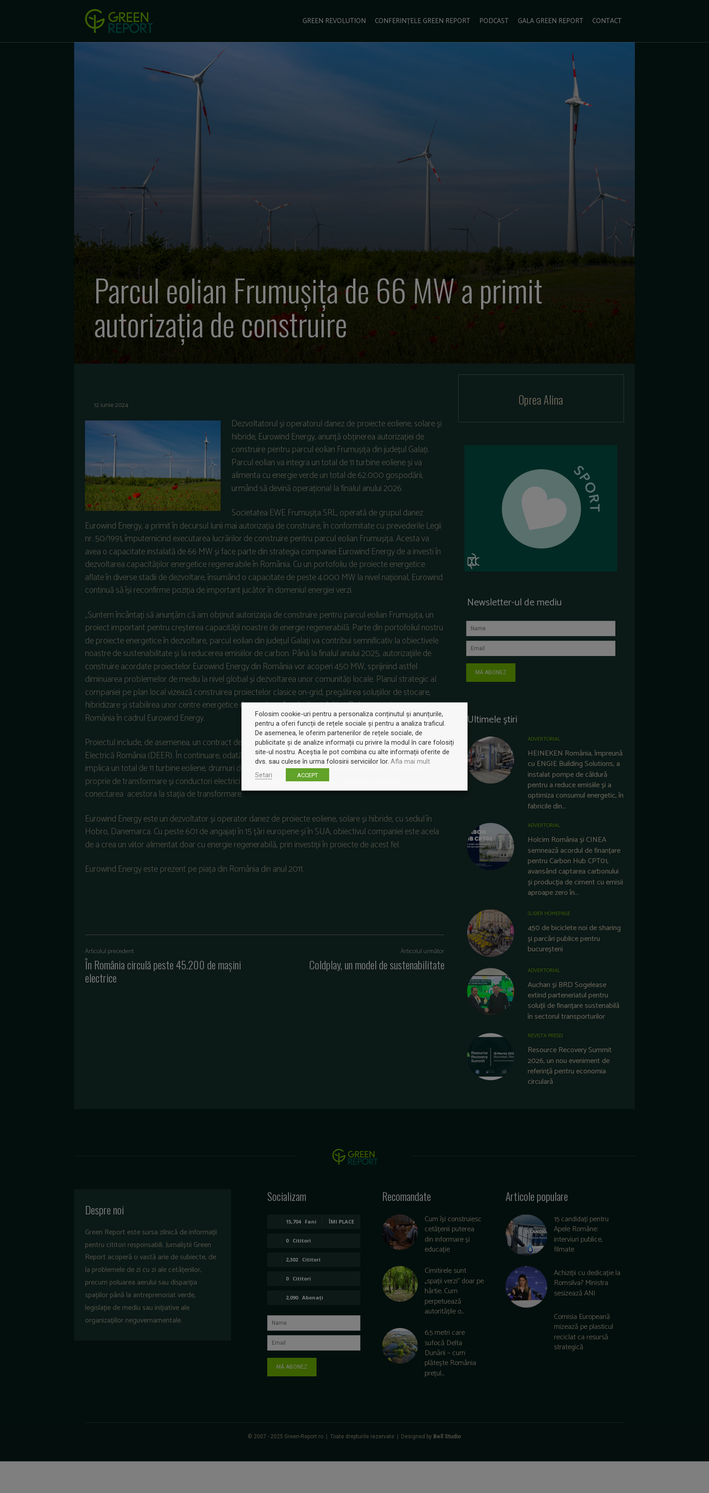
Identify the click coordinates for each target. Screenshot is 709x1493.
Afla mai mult (410, 761)
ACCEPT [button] (307, 775)
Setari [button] (263, 775)
